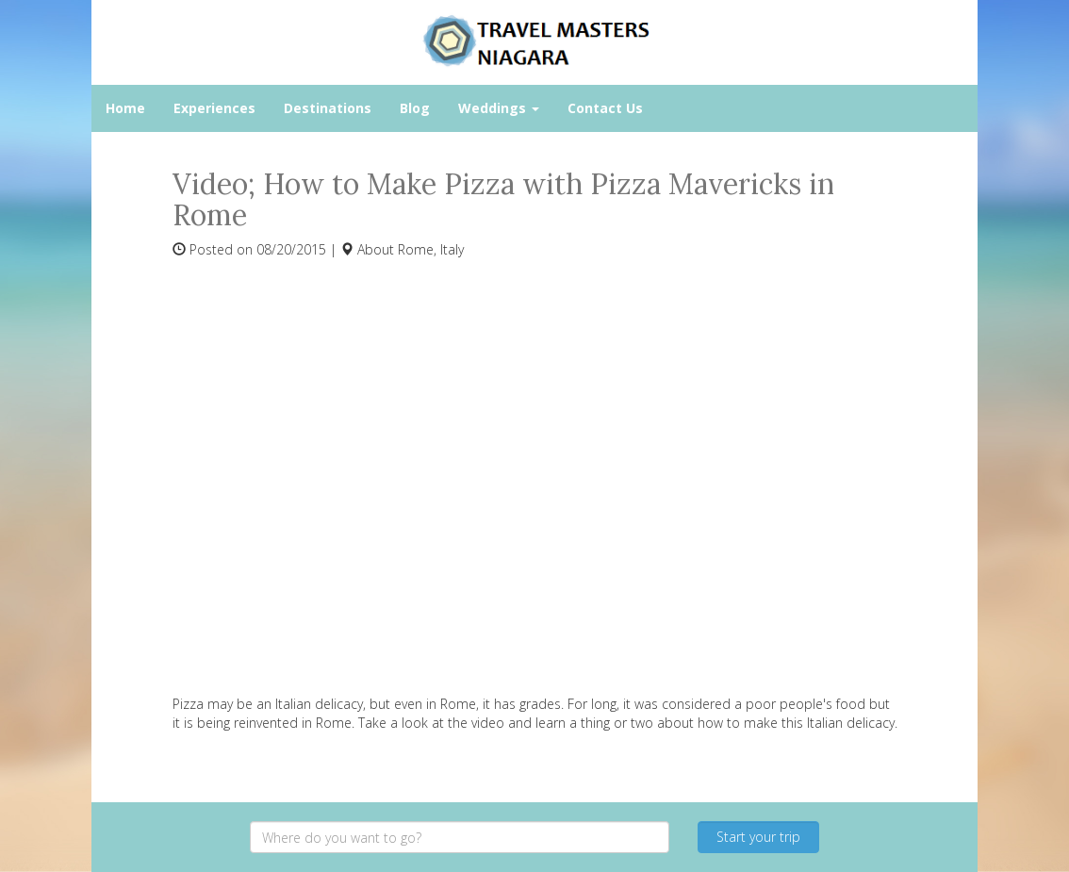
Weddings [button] (498, 108)
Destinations (327, 108)
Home (125, 108)
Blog (415, 108)
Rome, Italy (431, 249)
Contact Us (605, 108)
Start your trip (758, 837)
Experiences (214, 108)
